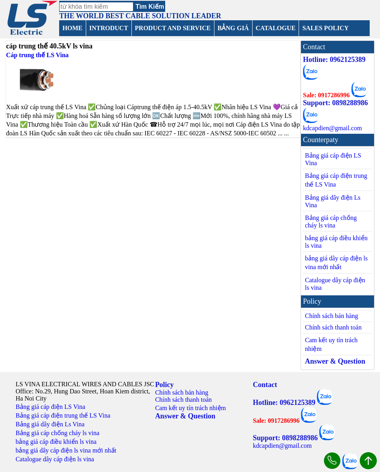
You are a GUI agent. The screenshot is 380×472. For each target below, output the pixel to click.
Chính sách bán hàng (331, 315)
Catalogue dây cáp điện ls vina (335, 284)
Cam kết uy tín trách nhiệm (331, 344)
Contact (265, 385)
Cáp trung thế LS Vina (37, 55)
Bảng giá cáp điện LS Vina (333, 159)
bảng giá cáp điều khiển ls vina (336, 242)
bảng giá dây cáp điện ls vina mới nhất (336, 262)
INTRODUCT (108, 28)
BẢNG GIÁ (233, 28)
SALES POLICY (325, 28)
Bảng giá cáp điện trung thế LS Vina (336, 180)
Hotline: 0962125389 (334, 60)
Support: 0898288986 (335, 103)
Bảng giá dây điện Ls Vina (333, 201)
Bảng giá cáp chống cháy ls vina (331, 221)
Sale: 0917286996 (326, 95)
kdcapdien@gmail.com (332, 128)
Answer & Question (335, 361)
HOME (72, 28)
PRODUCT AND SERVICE (173, 28)
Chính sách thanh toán (333, 327)
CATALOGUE (276, 28)
